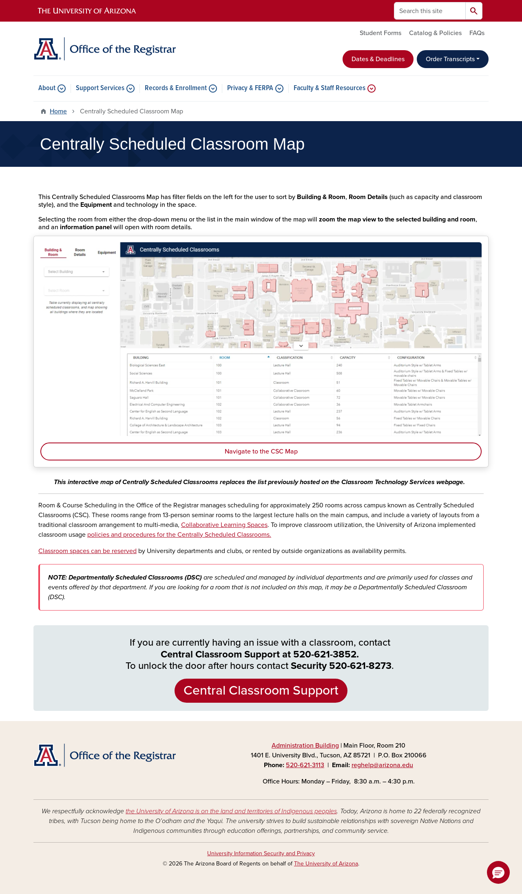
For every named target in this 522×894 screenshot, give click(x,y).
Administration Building (305, 745)
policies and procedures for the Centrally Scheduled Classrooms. (179, 535)
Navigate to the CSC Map (261, 451)
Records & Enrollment (176, 88)
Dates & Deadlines (378, 59)
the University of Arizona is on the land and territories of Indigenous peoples (231, 811)
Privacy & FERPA (250, 88)
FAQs (476, 33)
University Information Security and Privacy (261, 853)
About (46, 88)
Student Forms (380, 33)
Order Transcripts (450, 59)
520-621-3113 (305, 765)
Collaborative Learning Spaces (224, 525)
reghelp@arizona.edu (382, 765)
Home (58, 111)
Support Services (100, 88)
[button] (498, 872)
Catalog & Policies (435, 33)
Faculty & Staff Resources (329, 88)
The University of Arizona (326, 863)
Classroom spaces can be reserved (87, 551)
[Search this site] (430, 11)
